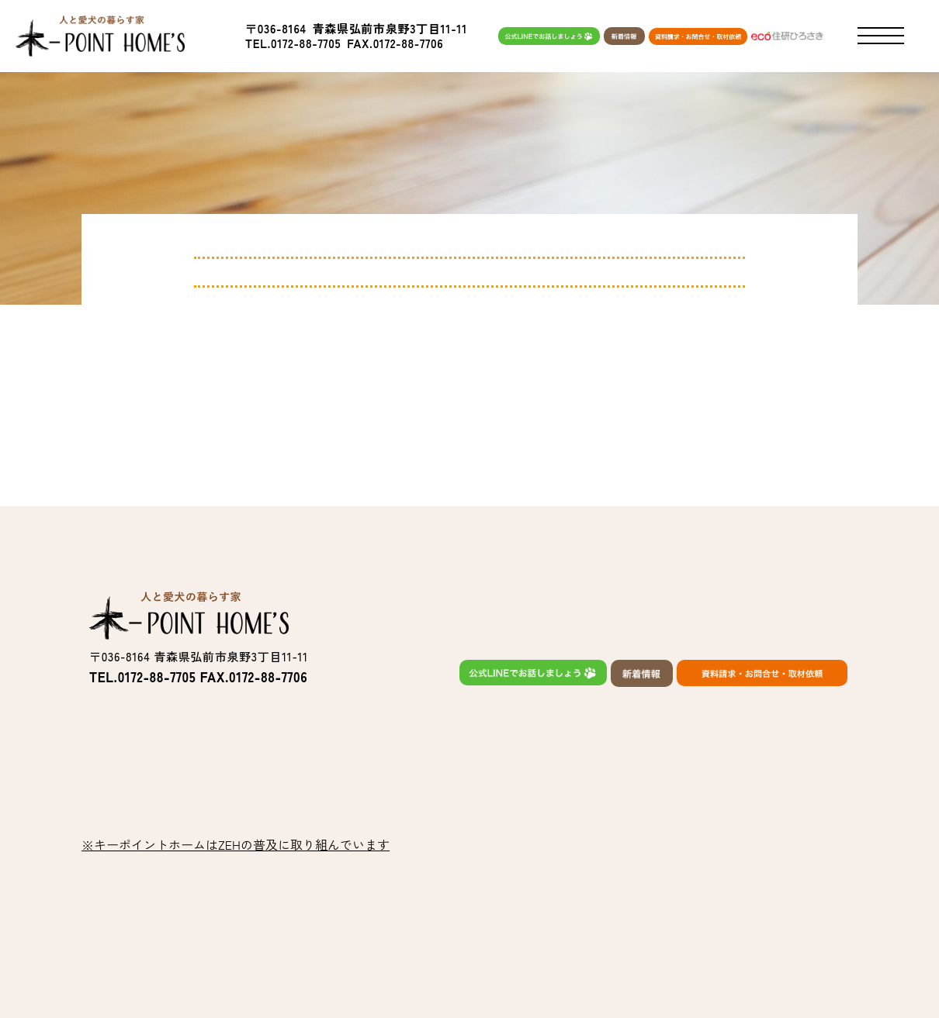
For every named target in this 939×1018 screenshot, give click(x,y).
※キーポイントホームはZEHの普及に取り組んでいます (235, 844)
